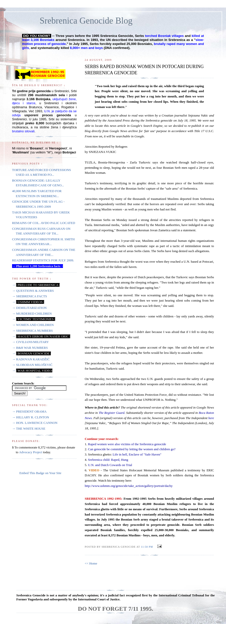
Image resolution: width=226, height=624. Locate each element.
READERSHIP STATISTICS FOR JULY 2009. (43, 260)
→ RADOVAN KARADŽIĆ (31, 359)
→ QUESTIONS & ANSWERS (33, 291)
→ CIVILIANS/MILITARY (30, 342)
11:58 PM (147, 546)
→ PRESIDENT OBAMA (29, 411)
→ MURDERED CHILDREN (32, 313)
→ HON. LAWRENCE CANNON (34, 423)
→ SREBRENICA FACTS (29, 296)
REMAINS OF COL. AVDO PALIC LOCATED (43, 223)
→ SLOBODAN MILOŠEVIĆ (32, 365)
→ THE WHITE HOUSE (28, 428)
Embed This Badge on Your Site (40, 473)
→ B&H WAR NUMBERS (30, 348)
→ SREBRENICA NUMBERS (32, 330)
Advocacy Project (30, 452)
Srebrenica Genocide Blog (86, 21)
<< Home (91, 563)
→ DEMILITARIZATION (29, 308)
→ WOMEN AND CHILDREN (33, 325)
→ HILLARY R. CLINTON (30, 417)
